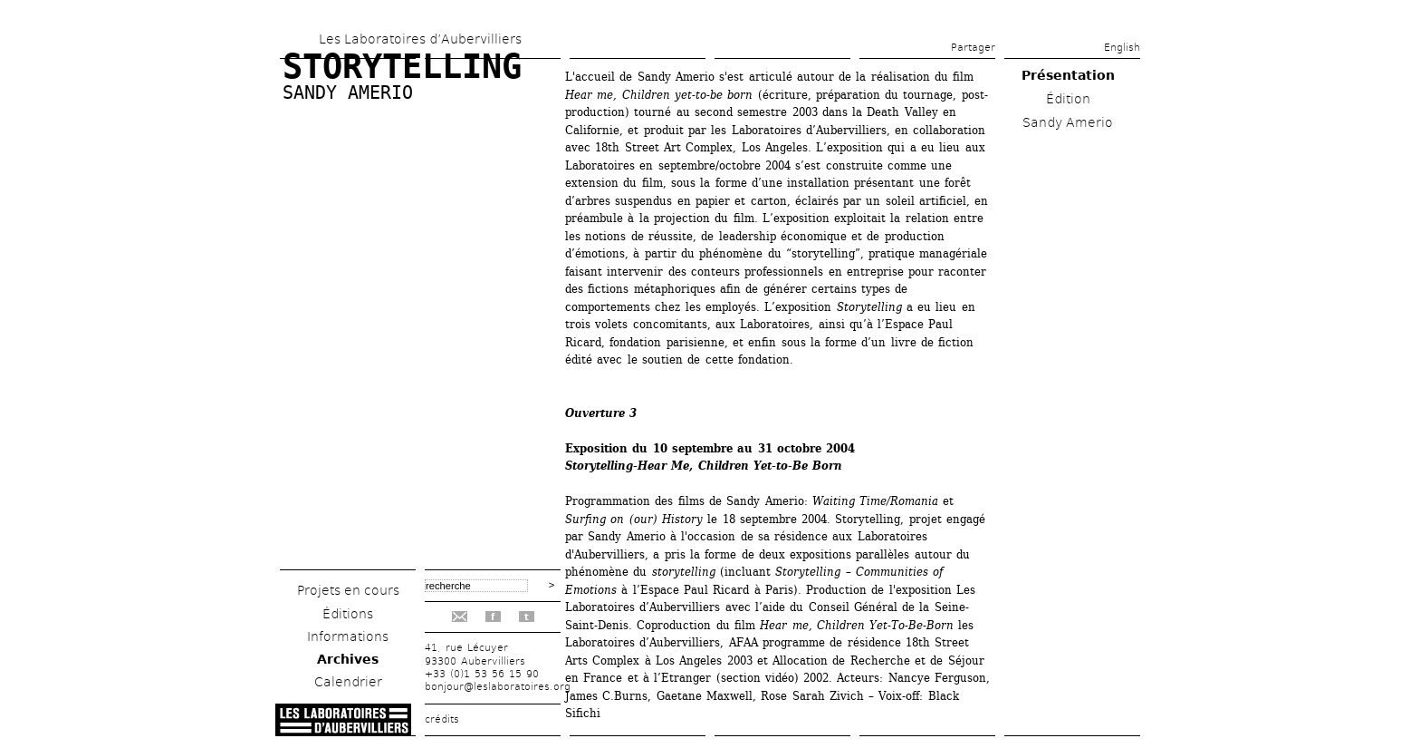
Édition (1068, 99)
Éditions (347, 614)
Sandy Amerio (348, 92)
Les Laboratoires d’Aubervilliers (420, 39)
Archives (348, 659)
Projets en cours (348, 590)
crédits (442, 719)
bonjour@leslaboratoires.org (498, 687)
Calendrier (348, 682)
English (1122, 47)
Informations (348, 636)
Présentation (1068, 75)
